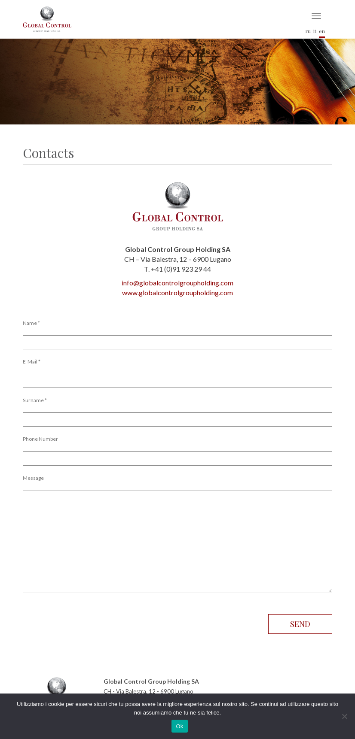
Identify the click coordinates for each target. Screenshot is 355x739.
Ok (179, 726)
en (322, 30)
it (314, 30)
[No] (344, 716)
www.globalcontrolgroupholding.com (177, 292)
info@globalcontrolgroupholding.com (177, 283)
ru (308, 30)
